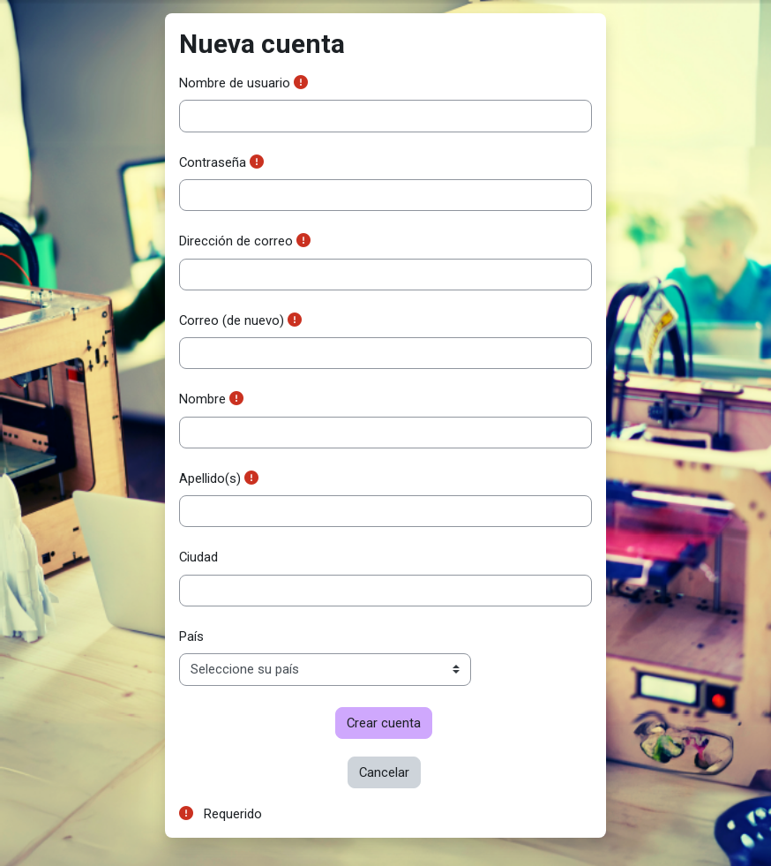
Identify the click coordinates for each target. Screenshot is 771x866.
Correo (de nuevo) (231, 320)
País (191, 636)
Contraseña (212, 162)
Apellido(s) (210, 478)
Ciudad (198, 557)
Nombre (202, 399)
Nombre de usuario (234, 83)
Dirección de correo (236, 241)
